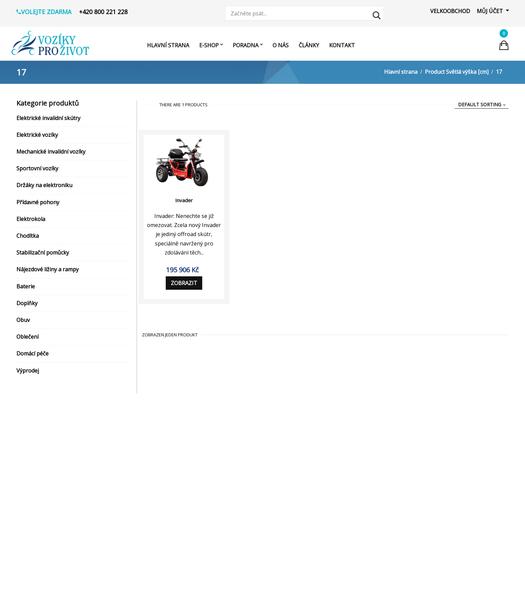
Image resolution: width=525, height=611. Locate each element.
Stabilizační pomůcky (42, 254)
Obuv (23, 322)
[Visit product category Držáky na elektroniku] (150, 506)
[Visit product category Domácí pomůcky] (150, 601)
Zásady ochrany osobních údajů (69, 465)
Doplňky (27, 305)
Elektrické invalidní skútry (48, 120)
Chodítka (27, 237)
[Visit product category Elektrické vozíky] (150, 465)
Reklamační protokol (56, 492)
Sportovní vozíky (37, 170)
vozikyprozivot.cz (221, 479)
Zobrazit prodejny (217, 516)
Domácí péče (32, 355)
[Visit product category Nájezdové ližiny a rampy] (150, 560)
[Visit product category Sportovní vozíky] (150, 492)
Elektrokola (30, 221)
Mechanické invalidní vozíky (50, 153)
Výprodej (27, 372)
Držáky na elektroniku (44, 187)
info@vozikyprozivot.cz (228, 465)
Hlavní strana (401, 73)
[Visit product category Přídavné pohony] (150, 519)
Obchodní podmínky (55, 452)
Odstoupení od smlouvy (59, 505)
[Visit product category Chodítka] (150, 546)
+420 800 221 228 (221, 452)
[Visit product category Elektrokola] (150, 533)
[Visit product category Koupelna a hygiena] (150, 587)
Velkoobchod (450, 11)
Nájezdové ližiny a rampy (47, 271)
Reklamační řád (49, 479)
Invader (184, 202)
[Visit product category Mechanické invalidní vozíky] (150, 478)
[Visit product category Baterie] (150, 574)
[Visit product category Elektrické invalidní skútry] (150, 451)
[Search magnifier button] (377, 14)
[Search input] (300, 13)
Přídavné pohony (37, 204)
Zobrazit (184, 285)
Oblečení (27, 338)
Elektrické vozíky (37, 137)
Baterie (25, 288)
